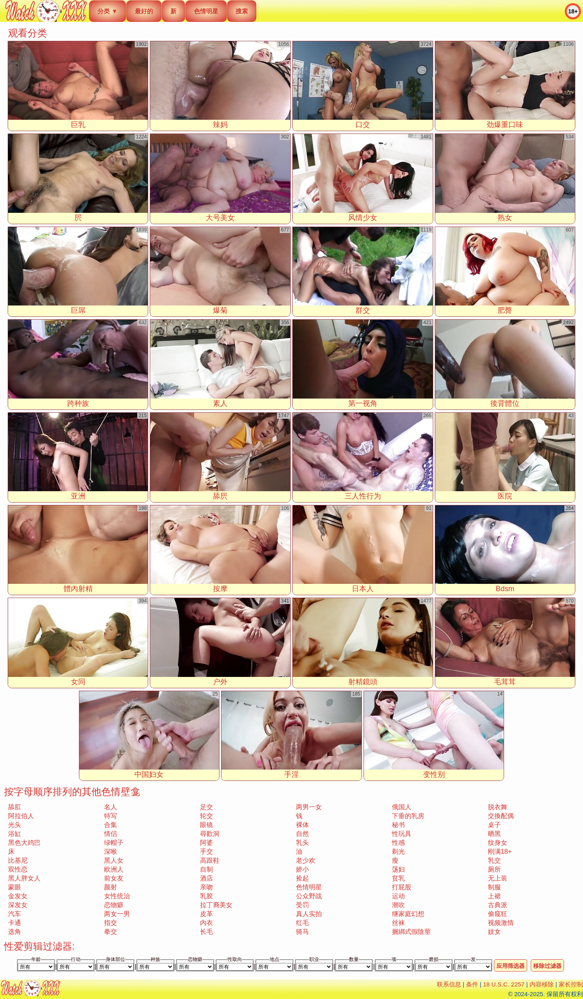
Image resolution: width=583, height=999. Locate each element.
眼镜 (206, 824)
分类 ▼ (107, 11)
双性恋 (18, 869)
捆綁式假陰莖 (411, 931)
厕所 (494, 869)
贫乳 (398, 878)
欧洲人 (113, 869)
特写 (110, 815)
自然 (302, 833)
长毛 (206, 931)
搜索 (242, 11)
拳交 (110, 931)
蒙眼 (14, 887)
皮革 (206, 913)
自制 (206, 869)
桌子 (494, 824)
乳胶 (206, 896)
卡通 (14, 922)
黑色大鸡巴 (24, 842)
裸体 (302, 824)
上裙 (494, 896)
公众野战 (309, 896)
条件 (472, 984)
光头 (14, 824)
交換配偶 (501, 815)
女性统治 (117, 896)
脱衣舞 (497, 807)
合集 (110, 824)
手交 (206, 851)
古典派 (497, 904)
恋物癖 (113, 904)
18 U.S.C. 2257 (504, 984)
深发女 (18, 904)
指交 (110, 922)
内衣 (206, 922)
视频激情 (501, 922)
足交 (206, 807)
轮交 (206, 815)
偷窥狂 (497, 913)
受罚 (302, 904)
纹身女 (497, 842)
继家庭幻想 (408, 913)
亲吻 (206, 887)
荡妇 (398, 869)
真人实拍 (309, 913)
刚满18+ (500, 851)
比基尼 (18, 860)
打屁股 (401, 887)
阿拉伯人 (21, 815)
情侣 (110, 833)
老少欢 (305, 860)
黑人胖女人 (24, 878)
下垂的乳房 (408, 815)
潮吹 (398, 904)
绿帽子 (113, 842)
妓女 (494, 931)
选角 (14, 931)
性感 (398, 842)
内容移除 (542, 984)
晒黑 (494, 833)
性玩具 (401, 833)
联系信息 (449, 984)
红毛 (302, 922)
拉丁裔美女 (216, 904)
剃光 (398, 851)
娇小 (302, 869)
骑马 (302, 931)
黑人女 (113, 860)
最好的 (144, 11)
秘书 (398, 824)
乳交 (494, 860)
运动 (398, 896)
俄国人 (401, 807)
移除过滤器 (547, 966)
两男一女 (309, 807)
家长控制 (571, 984)
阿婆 (206, 842)
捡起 (302, 878)
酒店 (206, 878)
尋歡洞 (209, 833)
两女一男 (117, 913)
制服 (494, 887)
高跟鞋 (209, 860)
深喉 (110, 851)
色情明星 (206, 11)
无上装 (497, 878)
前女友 (113, 878)
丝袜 (398, 922)
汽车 (14, 913)
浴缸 (14, 833)
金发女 (18, 896)
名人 (110, 807)
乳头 (302, 842)
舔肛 (14, 807)
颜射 (110, 887)
